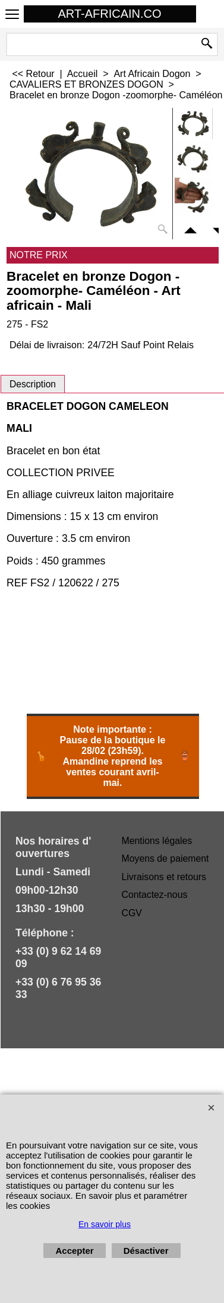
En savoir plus (104, 1224)
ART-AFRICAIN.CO (109, 13)
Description (33, 384)
